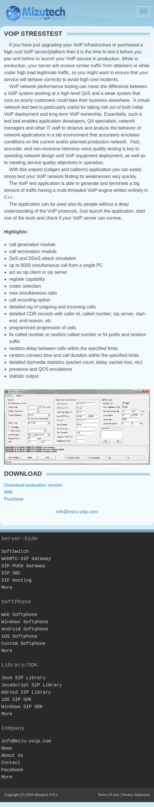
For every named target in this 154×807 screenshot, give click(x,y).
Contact (10, 762)
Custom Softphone (23, 643)
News (6, 748)
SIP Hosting (16, 580)
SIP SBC (10, 573)
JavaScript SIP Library (31, 685)
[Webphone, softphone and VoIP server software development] (36, 12)
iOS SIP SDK (16, 699)
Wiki (8, 492)
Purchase (14, 499)
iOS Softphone (19, 636)
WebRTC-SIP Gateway (26, 558)
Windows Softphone (24, 622)
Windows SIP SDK (22, 706)
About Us (12, 755)
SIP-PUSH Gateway (23, 566)
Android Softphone (24, 629)
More (6, 587)
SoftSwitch (15, 551)
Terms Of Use (108, 795)
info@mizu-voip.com (77, 511)
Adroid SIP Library (26, 692)
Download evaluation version (33, 485)
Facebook (12, 770)
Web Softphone (19, 614)
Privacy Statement (136, 795)
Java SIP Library (23, 678)
